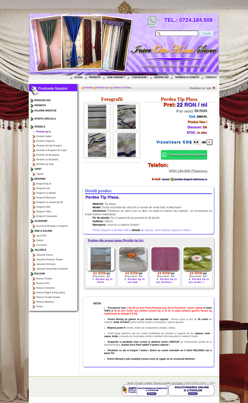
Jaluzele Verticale (45, 264)
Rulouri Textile (44, 278)
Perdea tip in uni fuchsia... (166, 280)
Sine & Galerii (43, 231)
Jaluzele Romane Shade (49, 259)
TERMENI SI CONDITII (187, 77)
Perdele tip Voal (44, 164)
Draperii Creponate (46, 216)
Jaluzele (40, 249)
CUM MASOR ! (140, 77)
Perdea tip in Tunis (104, 280)
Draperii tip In (43, 183)
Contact (148, 383)
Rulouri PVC (43, 283)
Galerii (39, 240)
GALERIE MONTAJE (45, 110)
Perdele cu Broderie (47, 159)
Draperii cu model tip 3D (49, 202)
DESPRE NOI (161, 77)
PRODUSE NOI (42, 100)
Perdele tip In (43, 131)
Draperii (39, 179)
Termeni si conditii (161, 383)
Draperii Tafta (43, 211)
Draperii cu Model (46, 193)
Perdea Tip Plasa (122, 87)
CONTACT (211, 77)
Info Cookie (177, 383)
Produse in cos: (200, 87)
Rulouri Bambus (45, 302)
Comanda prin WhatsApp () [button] (184, 154)
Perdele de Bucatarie (47, 155)
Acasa (130, 383)
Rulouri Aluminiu (45, 288)
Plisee (39, 306)
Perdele (39, 126)
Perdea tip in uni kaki (136, 280)
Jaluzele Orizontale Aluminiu (52, 268)
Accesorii (40, 221)
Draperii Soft (43, 207)
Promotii (139, 383)
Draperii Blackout (45, 197)
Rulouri (39, 273)
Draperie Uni (43, 188)
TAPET (38, 169)
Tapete (40, 174)
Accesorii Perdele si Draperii (52, 226)
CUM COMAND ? (116, 77)
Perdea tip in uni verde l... (199, 280)
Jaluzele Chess (44, 255)
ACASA (78, 77)
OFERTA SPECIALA (45, 118)
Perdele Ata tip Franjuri (49, 145)
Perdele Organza (45, 141)
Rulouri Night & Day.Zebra (50, 292)
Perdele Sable (44, 136)
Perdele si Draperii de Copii (51, 150)
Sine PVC (41, 235)
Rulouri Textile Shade (48, 297)
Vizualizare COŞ (174, 142)
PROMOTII (95, 77)
